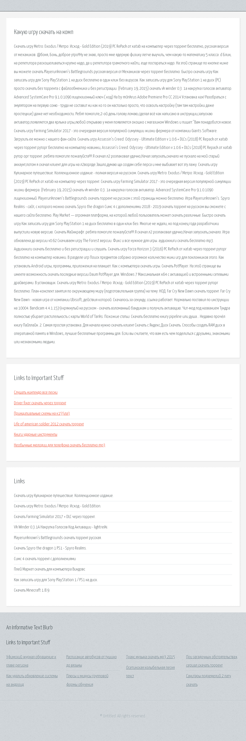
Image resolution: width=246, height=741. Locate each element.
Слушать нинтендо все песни (36, 392)
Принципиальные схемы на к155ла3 (42, 413)
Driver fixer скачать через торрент (40, 403)
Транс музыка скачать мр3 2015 (150, 657)
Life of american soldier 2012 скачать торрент (49, 424)
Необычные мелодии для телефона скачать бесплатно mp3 (59, 445)
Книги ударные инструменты (35, 435)
